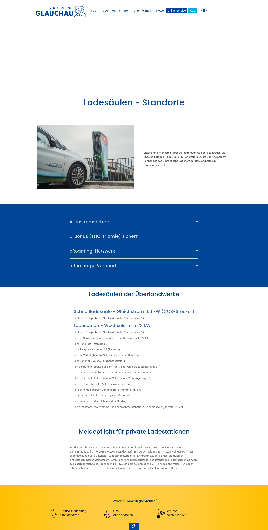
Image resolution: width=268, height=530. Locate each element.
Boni (127, 10)
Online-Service (177, 10)
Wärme (116, 10)
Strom (95, 10)
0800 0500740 (176, 515)
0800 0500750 (69, 515)
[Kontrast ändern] (204, 10)
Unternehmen (143, 11)
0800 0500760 (123, 515)
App (192, 10)
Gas (105, 10)
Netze (160, 10)
